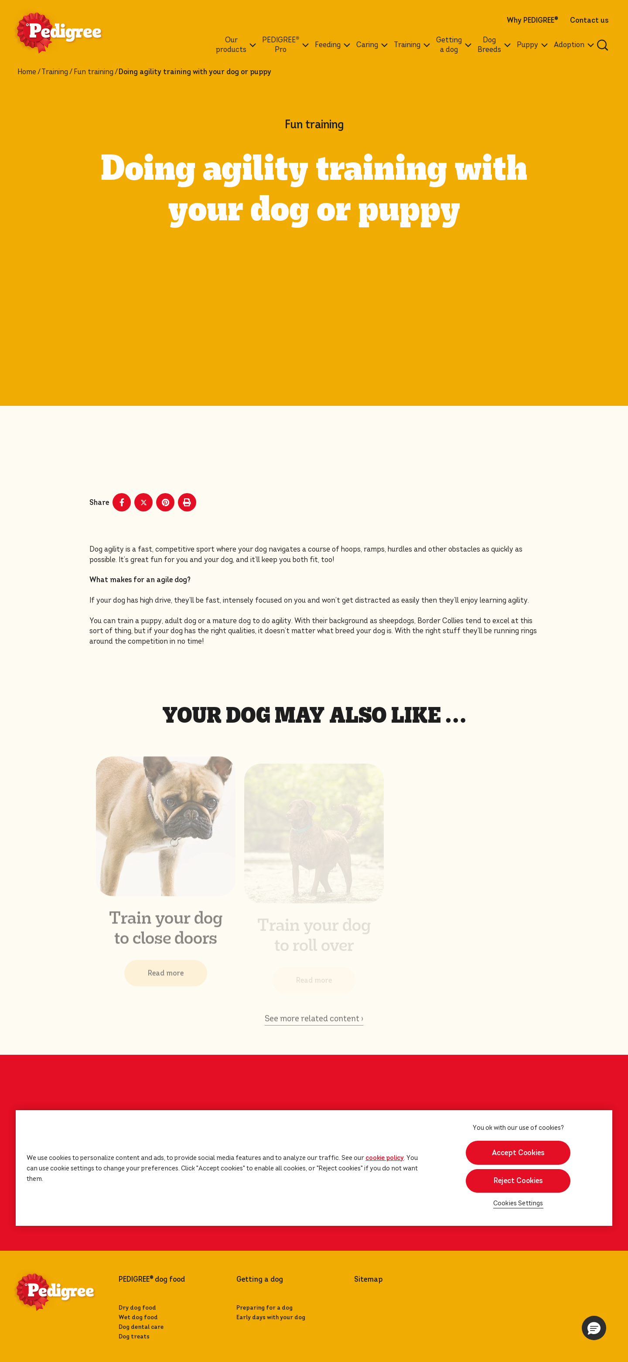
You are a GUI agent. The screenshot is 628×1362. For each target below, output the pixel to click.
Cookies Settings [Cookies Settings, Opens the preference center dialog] (518, 1203)
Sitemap (368, 1279)
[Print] (187, 502)
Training (54, 72)
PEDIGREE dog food (152, 1279)
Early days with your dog (270, 1317)
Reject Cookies (518, 1181)
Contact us (589, 20)
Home (26, 72)
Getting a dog (259, 1279)
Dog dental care (141, 1327)
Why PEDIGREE (532, 20)
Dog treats (134, 1336)
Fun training (93, 72)
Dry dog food (137, 1307)
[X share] (143, 502)
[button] (594, 1328)
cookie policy (384, 1157)
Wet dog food (138, 1317)
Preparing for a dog (264, 1307)
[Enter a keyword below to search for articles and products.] (602, 45)
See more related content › (314, 1024)
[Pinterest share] (165, 502)
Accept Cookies (518, 1153)
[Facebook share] (122, 502)
